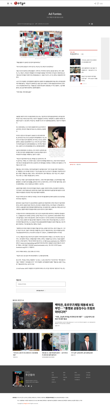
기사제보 (88, 372)
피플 (64, 379)
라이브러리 (77, 377)
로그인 (101, 3)
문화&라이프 (55, 377)
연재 (76, 372)
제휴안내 (34, 397)
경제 (64, 372)
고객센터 (39, 397)
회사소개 (19, 397)
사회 (53, 375)
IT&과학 (65, 377)
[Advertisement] (37, 104)
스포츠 (53, 379)
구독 (82, 54)
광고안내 (88, 377)
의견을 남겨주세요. (22, 284)
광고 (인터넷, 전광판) (26, 397)
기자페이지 (77, 379)
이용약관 (43, 397)
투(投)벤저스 (74, 54)
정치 (53, 372)
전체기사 (54, 382)
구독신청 (88, 375)
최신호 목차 (77, 375)
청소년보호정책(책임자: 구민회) (61, 397)
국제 (64, 375)
